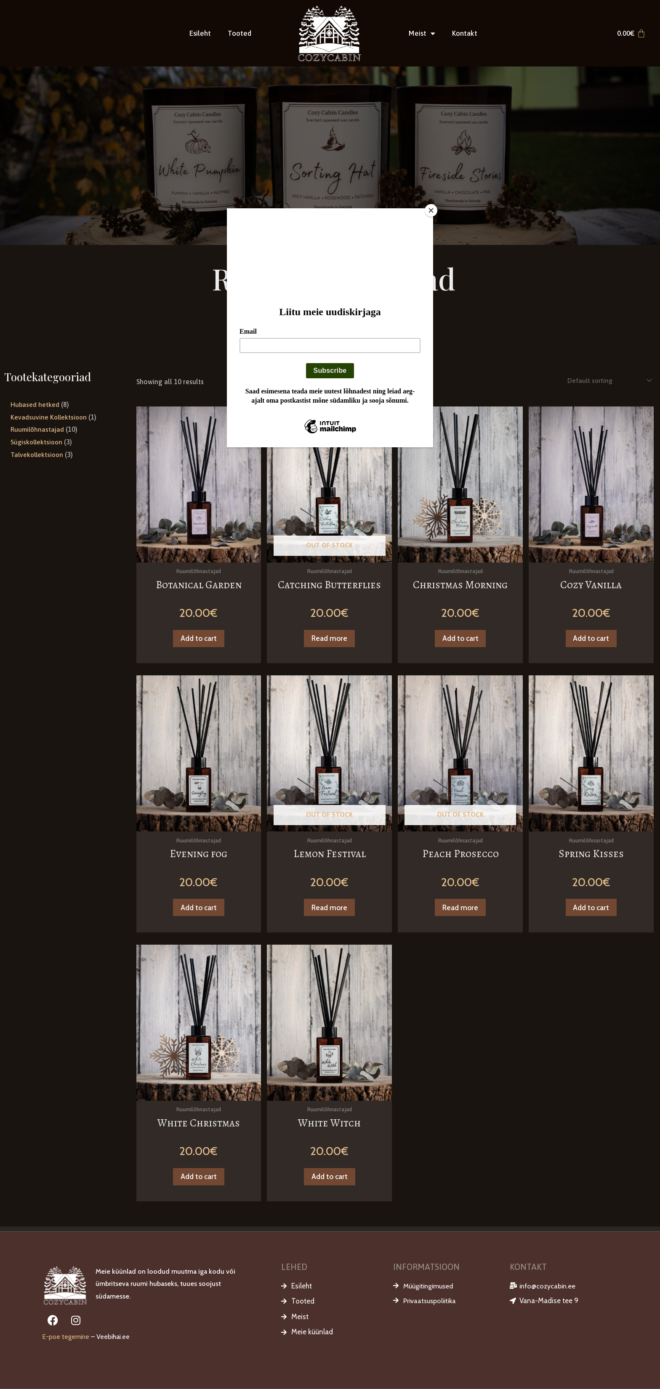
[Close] (431, 210)
